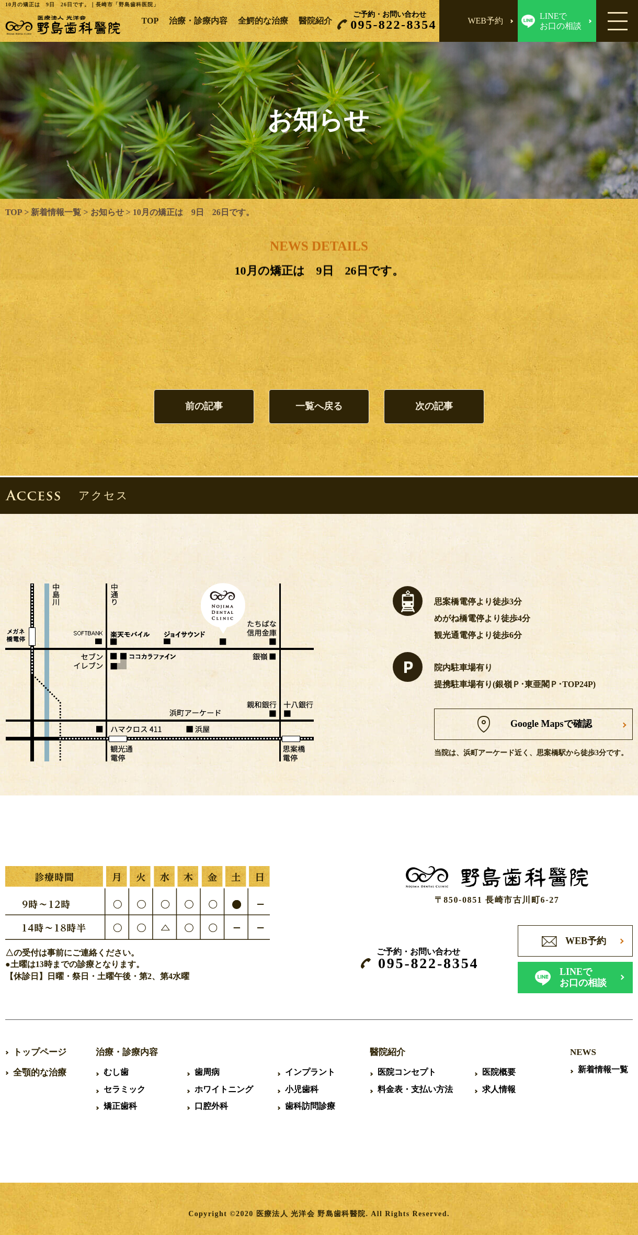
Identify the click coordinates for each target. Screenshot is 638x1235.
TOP (150, 20)
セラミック (124, 1089)
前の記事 (204, 406)
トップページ (39, 1052)
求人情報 (499, 1089)
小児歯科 (301, 1089)
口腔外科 (211, 1106)
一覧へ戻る (319, 406)
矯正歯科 (120, 1106)
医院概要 (499, 1072)
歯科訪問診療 (310, 1106)
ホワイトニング (224, 1089)
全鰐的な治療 (263, 20)
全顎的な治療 (39, 1072)
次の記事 (434, 406)
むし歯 (116, 1072)
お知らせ (106, 212)
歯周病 (207, 1072)
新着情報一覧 (56, 212)
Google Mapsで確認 (552, 723)
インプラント (310, 1072)
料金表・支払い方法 (415, 1089)
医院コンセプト (407, 1072)
